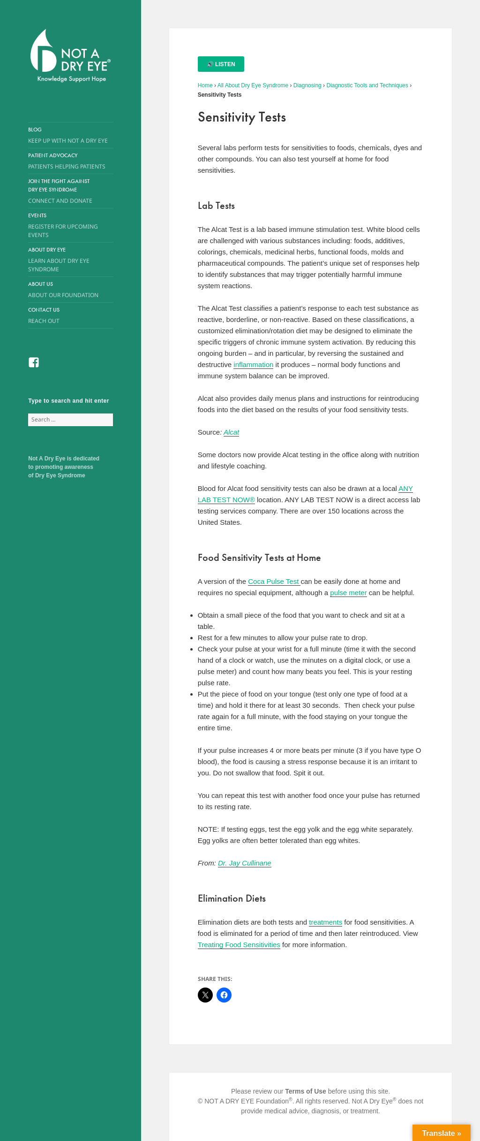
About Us (63, 289)
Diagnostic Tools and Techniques (367, 85)
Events (70, 225)
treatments (325, 922)
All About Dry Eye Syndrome (253, 85)
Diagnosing (307, 85)
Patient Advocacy (70, 161)
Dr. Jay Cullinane (244, 863)
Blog (70, 135)
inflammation (253, 364)
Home (205, 85)
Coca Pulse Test (274, 581)
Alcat (231, 432)
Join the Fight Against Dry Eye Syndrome (63, 191)
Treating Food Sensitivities (239, 945)
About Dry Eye (63, 260)
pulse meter (348, 593)
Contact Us (70, 315)
